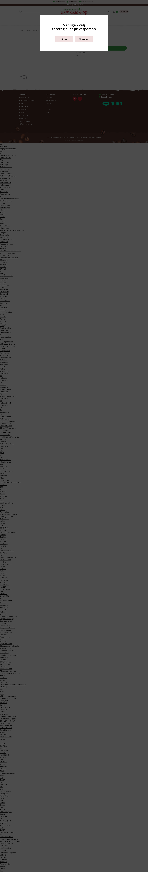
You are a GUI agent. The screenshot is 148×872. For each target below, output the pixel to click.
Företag (64, 39)
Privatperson (83, 39)
